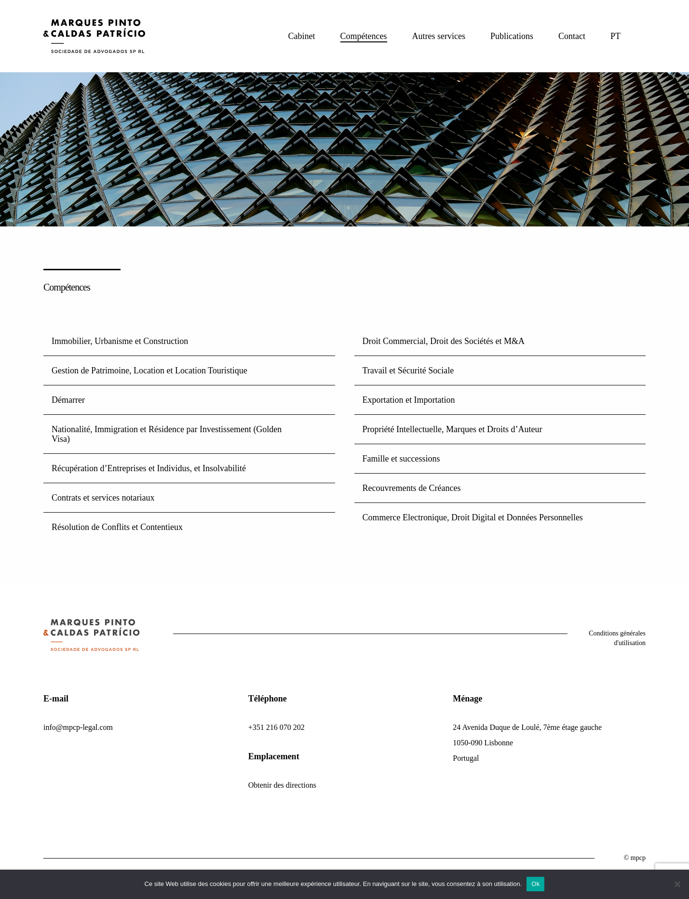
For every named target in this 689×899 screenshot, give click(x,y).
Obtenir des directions (282, 785)
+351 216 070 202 (276, 727)
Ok (535, 883)
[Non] (677, 884)
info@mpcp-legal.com (78, 727)
